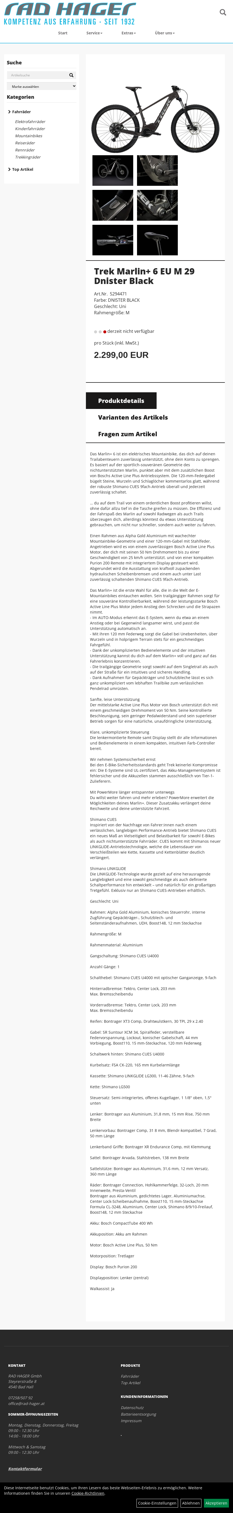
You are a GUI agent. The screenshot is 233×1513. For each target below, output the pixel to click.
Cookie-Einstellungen (157, 1503)
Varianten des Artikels (133, 417)
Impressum (131, 1420)
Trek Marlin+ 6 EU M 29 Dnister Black (144, 275)
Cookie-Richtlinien (88, 1493)
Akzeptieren (216, 1503)
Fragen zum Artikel (127, 434)
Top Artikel (22, 169)
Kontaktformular (25, 1468)
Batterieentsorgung (138, 1414)
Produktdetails (121, 400)
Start (62, 32)
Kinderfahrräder (30, 128)
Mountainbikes (28, 135)
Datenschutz (132, 1407)
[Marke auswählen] (41, 86)
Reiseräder (25, 142)
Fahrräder (21, 111)
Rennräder (25, 150)
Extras (129, 32)
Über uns (165, 32)
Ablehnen (191, 1503)
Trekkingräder (28, 157)
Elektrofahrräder (30, 121)
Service (94, 32)
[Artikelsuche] (223, 12)
